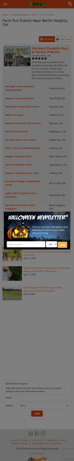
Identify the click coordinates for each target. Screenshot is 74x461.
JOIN (62, 244)
